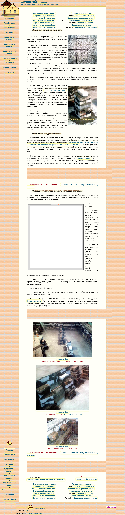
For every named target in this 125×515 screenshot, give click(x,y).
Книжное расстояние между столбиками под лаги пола (62, 186)
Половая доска (84, 158)
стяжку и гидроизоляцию (55, 90)
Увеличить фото (62, 358)
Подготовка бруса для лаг (86, 479)
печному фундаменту (73, 414)
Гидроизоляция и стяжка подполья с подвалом (46, 480)
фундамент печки (34, 301)
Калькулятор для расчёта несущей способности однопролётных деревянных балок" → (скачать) (62, 143)
